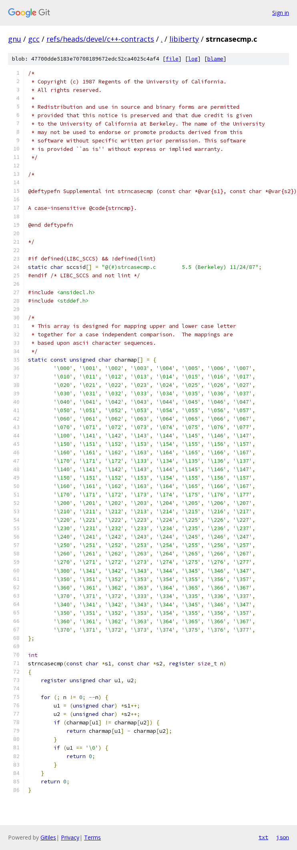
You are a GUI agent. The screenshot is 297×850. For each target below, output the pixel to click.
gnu (14, 39)
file (172, 58)
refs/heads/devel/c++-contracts (100, 39)
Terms (92, 837)
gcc (34, 39)
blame (215, 58)
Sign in (280, 12)
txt (263, 837)
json (282, 837)
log (193, 58)
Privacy (70, 837)
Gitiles (48, 837)
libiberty (184, 39)
